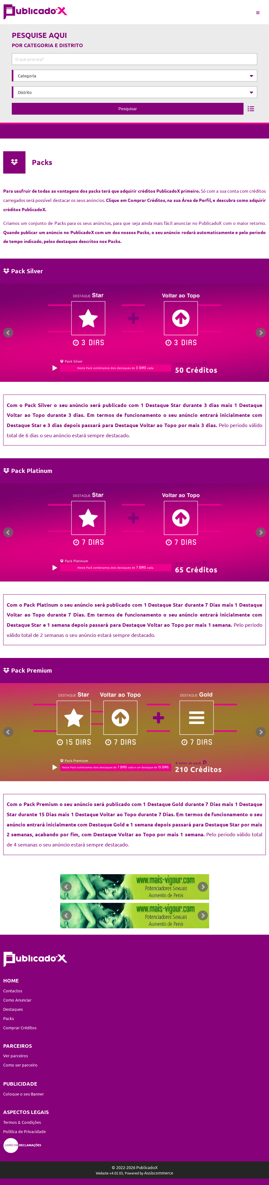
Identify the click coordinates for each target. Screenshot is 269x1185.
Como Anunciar (17, 1000)
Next (261, 333)
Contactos (12, 990)
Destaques (13, 1009)
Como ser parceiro (20, 1064)
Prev (8, 333)
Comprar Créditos (20, 1027)
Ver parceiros (15, 1055)
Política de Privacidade (24, 1131)
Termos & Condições (22, 1122)
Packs (8, 1018)
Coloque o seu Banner (23, 1093)
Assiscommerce (158, 1172)
